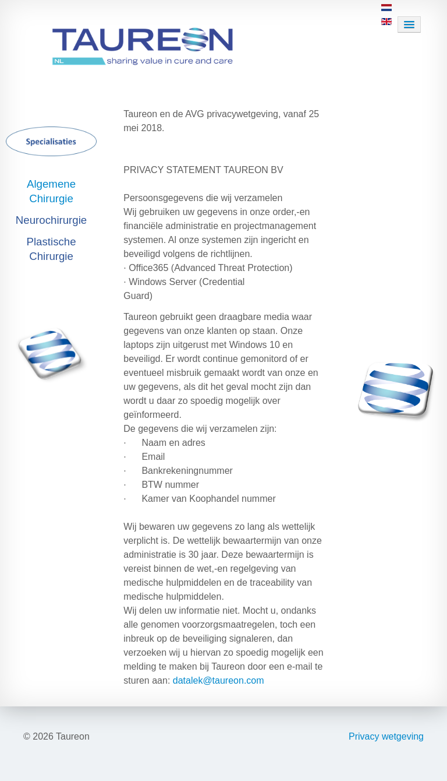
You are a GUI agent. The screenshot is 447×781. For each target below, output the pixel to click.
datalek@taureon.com (218, 680)
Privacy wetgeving (386, 736)
